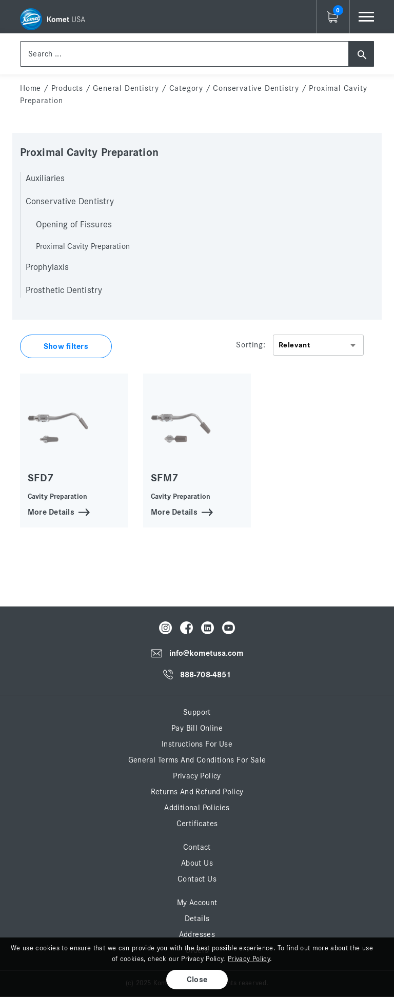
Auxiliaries (45, 178)
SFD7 (40, 478)
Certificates (197, 823)
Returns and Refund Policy (197, 792)
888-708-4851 (205, 675)
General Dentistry (126, 88)
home (30, 88)
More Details (51, 511)
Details (197, 918)
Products (67, 88)
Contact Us (197, 879)
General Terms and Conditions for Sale (197, 760)
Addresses (197, 934)
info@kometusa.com (206, 654)
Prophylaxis (47, 267)
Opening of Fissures (74, 224)
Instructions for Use (197, 744)
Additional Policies (197, 808)
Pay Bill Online (197, 728)
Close (197, 979)
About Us (197, 863)
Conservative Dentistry (256, 88)
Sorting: (250, 345)
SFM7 (164, 478)
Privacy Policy (197, 776)
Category (186, 88)
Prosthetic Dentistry (64, 290)
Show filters (66, 346)
